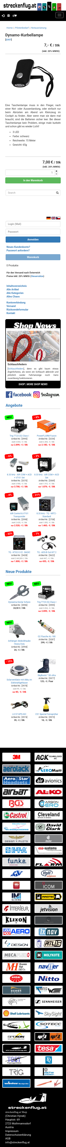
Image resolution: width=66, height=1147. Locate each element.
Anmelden (33, 239)
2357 (8, 39)
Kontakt (11, 313)
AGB (7, 1138)
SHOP (21, 384)
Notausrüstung (38, 27)
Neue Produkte (19, 571)
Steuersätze (37, 276)
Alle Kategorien (15, 293)
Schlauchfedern (15, 368)
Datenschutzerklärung (18, 1134)
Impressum (11, 1131)
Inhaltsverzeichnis (17, 286)
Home (10, 27)
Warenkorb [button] (33, 257)
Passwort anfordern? (18, 250)
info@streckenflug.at (17, 1142)
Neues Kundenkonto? (18, 247)
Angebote (14, 405)
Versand (11, 306)
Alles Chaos (13, 296)
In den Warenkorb (33, 180)
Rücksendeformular (17, 309)
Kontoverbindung (16, 302)
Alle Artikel (13, 289)
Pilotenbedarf (22, 27)
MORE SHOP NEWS (37, 384)
